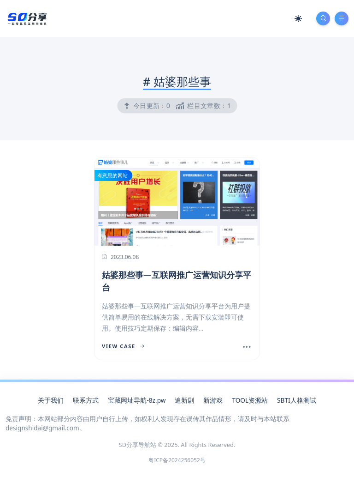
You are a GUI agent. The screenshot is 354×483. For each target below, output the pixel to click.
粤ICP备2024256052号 (177, 460)
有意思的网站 (112, 175)
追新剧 (184, 400)
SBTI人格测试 (296, 400)
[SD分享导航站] (27, 17)
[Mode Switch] (298, 18)
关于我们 (51, 400)
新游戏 (213, 400)
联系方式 (86, 400)
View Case (123, 346)
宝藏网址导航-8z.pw (136, 400)
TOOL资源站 (250, 400)
